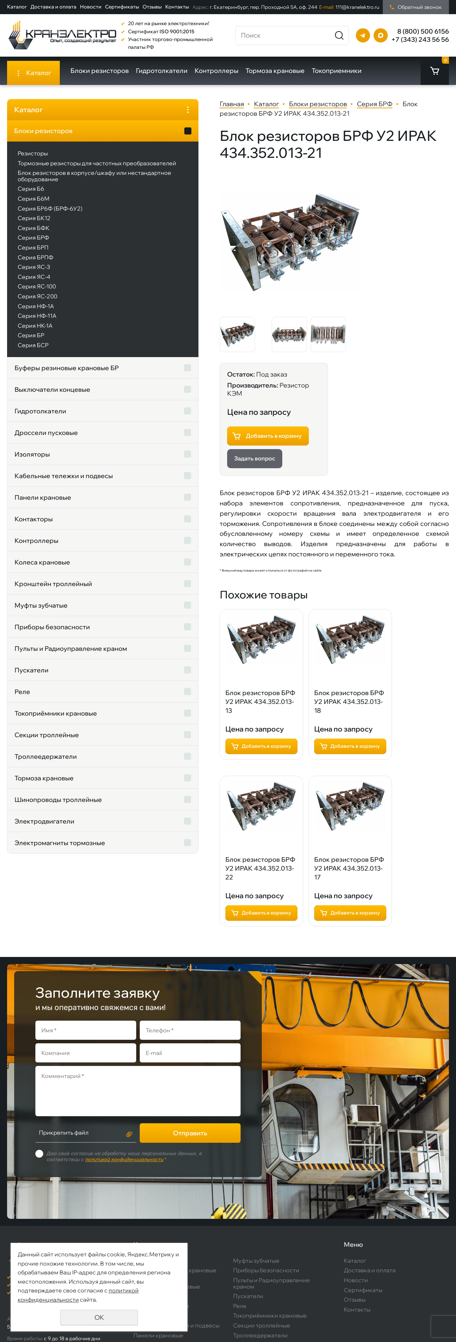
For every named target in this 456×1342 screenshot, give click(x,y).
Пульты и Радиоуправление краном (58, 655)
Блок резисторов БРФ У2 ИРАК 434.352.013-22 (367, 557)
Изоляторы (32, 460)
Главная (161, 104)
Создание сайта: (382, 1323)
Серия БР (31, 341)
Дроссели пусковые (46, 439)
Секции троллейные (47, 741)
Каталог (17, 7)
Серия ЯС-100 (37, 292)
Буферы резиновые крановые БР (45, 374)
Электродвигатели (44, 827)
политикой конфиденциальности (124, 1089)
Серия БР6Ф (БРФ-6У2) (50, 214)
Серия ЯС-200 (37, 302)
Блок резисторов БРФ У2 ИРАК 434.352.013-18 (278, 557)
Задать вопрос (337, 260)
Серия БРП (33, 253)
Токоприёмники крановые (56, 719)
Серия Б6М (34, 204)
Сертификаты (122, 7)
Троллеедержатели (46, 762)
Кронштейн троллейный (53, 590)
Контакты (177, 7)
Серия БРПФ (35, 263)
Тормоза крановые (280, 71)
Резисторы (33, 153)
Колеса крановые (42, 568)
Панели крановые (43, 503)
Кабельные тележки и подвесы (49, 482)
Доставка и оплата (53, 7)
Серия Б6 (31, 195)
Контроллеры (221, 71)
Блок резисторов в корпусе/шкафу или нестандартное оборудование (66, 182)
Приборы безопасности (52, 633)
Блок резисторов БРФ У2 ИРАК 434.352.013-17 (189, 726)
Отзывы (152, 7)
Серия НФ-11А (37, 322)
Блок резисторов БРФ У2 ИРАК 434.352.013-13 (189, 557)
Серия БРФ (33, 243)
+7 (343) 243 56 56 (420, 39)
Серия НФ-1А (36, 312)
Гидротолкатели (166, 71)
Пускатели (31, 676)
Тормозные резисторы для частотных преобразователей (59, 166)
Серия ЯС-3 (34, 273)
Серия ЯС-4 (34, 282)
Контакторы (34, 525)
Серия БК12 (34, 224)
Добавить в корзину (357, 235)
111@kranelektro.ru (349, 7)
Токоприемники (341, 71)
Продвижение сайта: (387, 1330)
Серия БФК (34, 233)
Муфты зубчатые (41, 611)
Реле (22, 698)
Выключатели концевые (52, 395)
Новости (91, 7)
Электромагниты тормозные (60, 849)
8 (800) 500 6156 (423, 31)
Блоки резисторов (104, 71)
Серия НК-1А (35, 331)
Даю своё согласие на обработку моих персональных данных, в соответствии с (124, 1086)
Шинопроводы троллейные (58, 806)
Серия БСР (33, 351)
